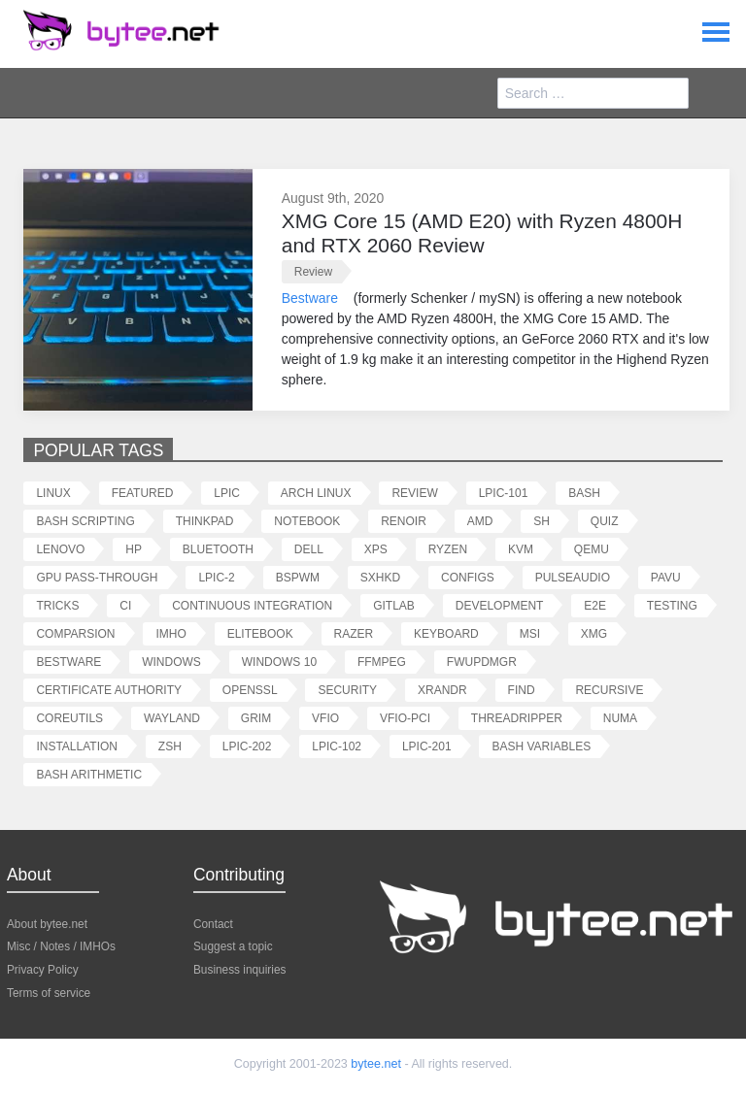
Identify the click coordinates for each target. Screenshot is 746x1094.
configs (467, 577)
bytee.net (376, 1063)
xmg (594, 633)
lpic (227, 492)
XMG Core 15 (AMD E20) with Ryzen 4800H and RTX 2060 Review (482, 232)
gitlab (394, 605)
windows (171, 661)
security (347, 689)
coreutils (69, 718)
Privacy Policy (43, 969)
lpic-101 (503, 492)
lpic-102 (336, 746)
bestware (68, 661)
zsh (170, 746)
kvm (520, 549)
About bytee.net (47, 923)
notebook (307, 521)
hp (133, 549)
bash (584, 492)
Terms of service (48, 992)
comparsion (75, 633)
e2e (595, 605)
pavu (666, 577)
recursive (609, 689)
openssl (250, 689)
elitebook (260, 633)
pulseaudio (572, 577)
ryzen (447, 549)
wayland (172, 718)
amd (480, 521)
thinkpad (205, 521)
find (521, 689)
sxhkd (380, 577)
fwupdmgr (482, 661)
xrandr (442, 689)
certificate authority (109, 689)
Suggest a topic (233, 945)
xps (376, 549)
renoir (403, 521)
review (313, 271)
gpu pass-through (96, 577)
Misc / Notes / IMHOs (61, 945)
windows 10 (279, 661)
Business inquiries (239, 969)
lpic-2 (216, 577)
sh (541, 521)
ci (125, 605)
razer (354, 633)
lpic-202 (247, 746)
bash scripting (85, 521)
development (500, 605)
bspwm (298, 577)
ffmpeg (381, 661)
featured (143, 492)
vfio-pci (405, 718)
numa (620, 718)
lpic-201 (427, 746)
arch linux (316, 492)
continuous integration (252, 605)
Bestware (310, 297)
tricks (57, 605)
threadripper (516, 718)
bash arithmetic (89, 774)
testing (672, 605)
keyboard (446, 633)
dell (308, 549)
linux (53, 492)
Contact (213, 923)
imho (170, 633)
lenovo (60, 549)
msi (530, 633)
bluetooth (218, 549)
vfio (325, 718)
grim (256, 718)
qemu (591, 549)
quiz (605, 521)
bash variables (541, 746)
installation (77, 746)
